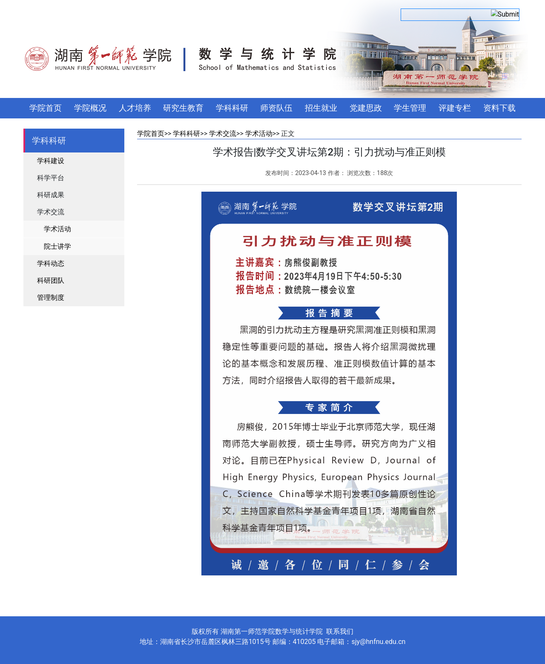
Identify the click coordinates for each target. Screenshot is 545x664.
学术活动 (57, 229)
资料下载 (499, 108)
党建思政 (366, 108)
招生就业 (321, 108)
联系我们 (339, 631)
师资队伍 (276, 108)
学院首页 (45, 108)
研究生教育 (183, 108)
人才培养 (135, 108)
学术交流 (222, 133)
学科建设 (50, 161)
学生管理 (410, 108)
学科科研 (232, 108)
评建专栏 (455, 108)
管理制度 (50, 297)
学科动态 (50, 263)
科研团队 (50, 280)
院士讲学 (57, 246)
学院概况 (90, 108)
